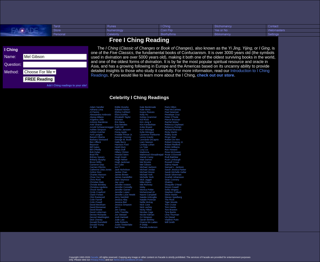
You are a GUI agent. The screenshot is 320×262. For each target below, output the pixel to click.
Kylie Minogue (147, 132)
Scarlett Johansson (174, 177)
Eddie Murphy (122, 107)
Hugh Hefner (121, 159)
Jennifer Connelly (123, 187)
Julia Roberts (121, 222)
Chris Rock (95, 179)
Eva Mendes (121, 124)
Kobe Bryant (146, 127)
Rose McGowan (173, 152)
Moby (142, 187)
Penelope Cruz (172, 114)
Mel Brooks (145, 162)
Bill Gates (95, 147)
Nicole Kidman (147, 214)
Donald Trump (97, 224)
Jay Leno (119, 182)
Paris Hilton (170, 107)
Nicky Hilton (146, 209)
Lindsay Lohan (147, 144)
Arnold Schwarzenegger (102, 127)
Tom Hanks (170, 207)
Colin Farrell (96, 199)
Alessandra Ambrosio (100, 114)
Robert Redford (172, 144)
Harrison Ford (121, 144)
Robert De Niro (172, 139)
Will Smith (170, 222)
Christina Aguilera (99, 187)
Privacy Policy (98, 259)
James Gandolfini (123, 177)
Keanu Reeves (147, 112)
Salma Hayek (171, 164)
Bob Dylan (95, 152)
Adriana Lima (96, 109)
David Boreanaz (98, 207)
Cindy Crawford (97, 192)
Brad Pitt (94, 154)
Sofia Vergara (171, 189)
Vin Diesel (170, 217)
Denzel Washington (99, 217)
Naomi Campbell (148, 194)
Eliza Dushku (121, 114)
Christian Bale (97, 182)
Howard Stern (121, 154)
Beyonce (94, 144)
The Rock (169, 199)
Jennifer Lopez (122, 192)
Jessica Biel (121, 202)
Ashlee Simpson (98, 129)
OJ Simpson (146, 217)
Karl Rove (120, 227)
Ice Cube (119, 164)
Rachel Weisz (171, 122)
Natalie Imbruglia (148, 197)
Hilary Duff (120, 149)
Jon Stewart (121, 214)
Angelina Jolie (97, 119)
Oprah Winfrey (147, 219)
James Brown (121, 174)
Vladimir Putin (172, 219)
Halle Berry (120, 142)
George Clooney (123, 137)
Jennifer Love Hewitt (125, 194)
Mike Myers (145, 182)
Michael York (146, 174)
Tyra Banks (170, 212)
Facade (94, 257)
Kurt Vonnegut (147, 129)
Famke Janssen (123, 129)
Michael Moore (147, 172)
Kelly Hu (144, 114)
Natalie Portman (148, 199)
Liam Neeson (146, 142)
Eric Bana (119, 122)
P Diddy (144, 224)
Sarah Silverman (173, 174)
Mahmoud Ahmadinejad (152, 154)
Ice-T (117, 167)
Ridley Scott (171, 134)
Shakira (168, 182)
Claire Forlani (96, 194)
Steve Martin (171, 194)
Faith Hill (119, 127)
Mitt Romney (146, 184)
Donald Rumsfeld (98, 222)
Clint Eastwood (97, 197)
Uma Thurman (172, 214)
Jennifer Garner (122, 189)
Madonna (144, 152)
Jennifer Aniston (123, 184)
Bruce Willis (96, 162)
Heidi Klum (120, 147)
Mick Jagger (146, 179)
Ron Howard (171, 149)
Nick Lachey (146, 207)
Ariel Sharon (96, 124)
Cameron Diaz (97, 164)
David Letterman (98, 212)
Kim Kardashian (148, 124)
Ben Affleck (95, 142)
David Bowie (96, 209)
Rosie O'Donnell (173, 154)
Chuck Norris (96, 189)
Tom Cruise (170, 204)
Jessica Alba (121, 199)
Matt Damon (146, 159)
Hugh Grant (120, 157)
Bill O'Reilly (95, 149)
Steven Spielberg (173, 197)
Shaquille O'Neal (173, 184)
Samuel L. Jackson (174, 167)
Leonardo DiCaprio (149, 139)
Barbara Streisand (99, 139)
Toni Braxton (171, 209)
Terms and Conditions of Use (128, 259)
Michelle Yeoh (147, 177)
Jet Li (117, 207)
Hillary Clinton (122, 152)
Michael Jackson (148, 167)
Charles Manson (98, 174)
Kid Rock (144, 119)
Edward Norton (122, 109)
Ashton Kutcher (97, 132)
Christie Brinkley (98, 184)
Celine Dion (96, 172)
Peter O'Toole (171, 117)
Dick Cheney (96, 219)
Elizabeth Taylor (122, 117)
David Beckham (98, 204)
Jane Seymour (122, 179)
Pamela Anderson (149, 227)
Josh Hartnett (121, 217)
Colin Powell (96, 202)
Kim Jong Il (145, 122)
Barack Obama (97, 137)
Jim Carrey (120, 209)
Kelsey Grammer (148, 117)
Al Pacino (94, 112)
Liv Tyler (144, 147)
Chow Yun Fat (97, 177)
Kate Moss (145, 109)
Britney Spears (97, 157)
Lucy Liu (144, 149)
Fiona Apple (121, 132)
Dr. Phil (93, 227)
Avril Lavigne (96, 134)
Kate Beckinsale (148, 107)
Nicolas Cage (146, 212)
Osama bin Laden (149, 222)
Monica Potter (147, 189)
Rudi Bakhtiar (171, 157)
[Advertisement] (160, 12)
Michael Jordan (147, 169)
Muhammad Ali (147, 192)
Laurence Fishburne (150, 134)
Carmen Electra (98, 167)
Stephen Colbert (173, 192)
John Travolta (121, 212)
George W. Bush (123, 139)
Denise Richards (98, 214)
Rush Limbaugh (172, 159)
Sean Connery (172, 179)
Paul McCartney (173, 109)
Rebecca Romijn (173, 127)
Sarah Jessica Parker (175, 169)
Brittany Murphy (98, 159)
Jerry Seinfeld (121, 197)
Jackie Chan (121, 172)
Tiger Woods (171, 202)
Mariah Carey (146, 157)
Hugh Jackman (122, 162)
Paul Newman (172, 112)
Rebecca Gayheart (174, 124)
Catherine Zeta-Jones (101, 169)
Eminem (119, 119)
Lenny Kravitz (147, 137)
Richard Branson (173, 129)
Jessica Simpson (123, 204)
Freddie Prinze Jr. (123, 134)
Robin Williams (172, 147)
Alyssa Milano (97, 117)
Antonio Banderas (99, 122)
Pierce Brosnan (172, 119)
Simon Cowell (171, 187)
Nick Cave (145, 204)
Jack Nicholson (122, 169)
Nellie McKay (146, 202)
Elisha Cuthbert (122, 112)
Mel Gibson (145, 164)
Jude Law (119, 219)
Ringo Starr (170, 137)
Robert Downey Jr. (174, 142)
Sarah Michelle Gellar (175, 172)
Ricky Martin (171, 132)
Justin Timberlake (123, 224)
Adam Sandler (97, 107)
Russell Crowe (172, 162)
